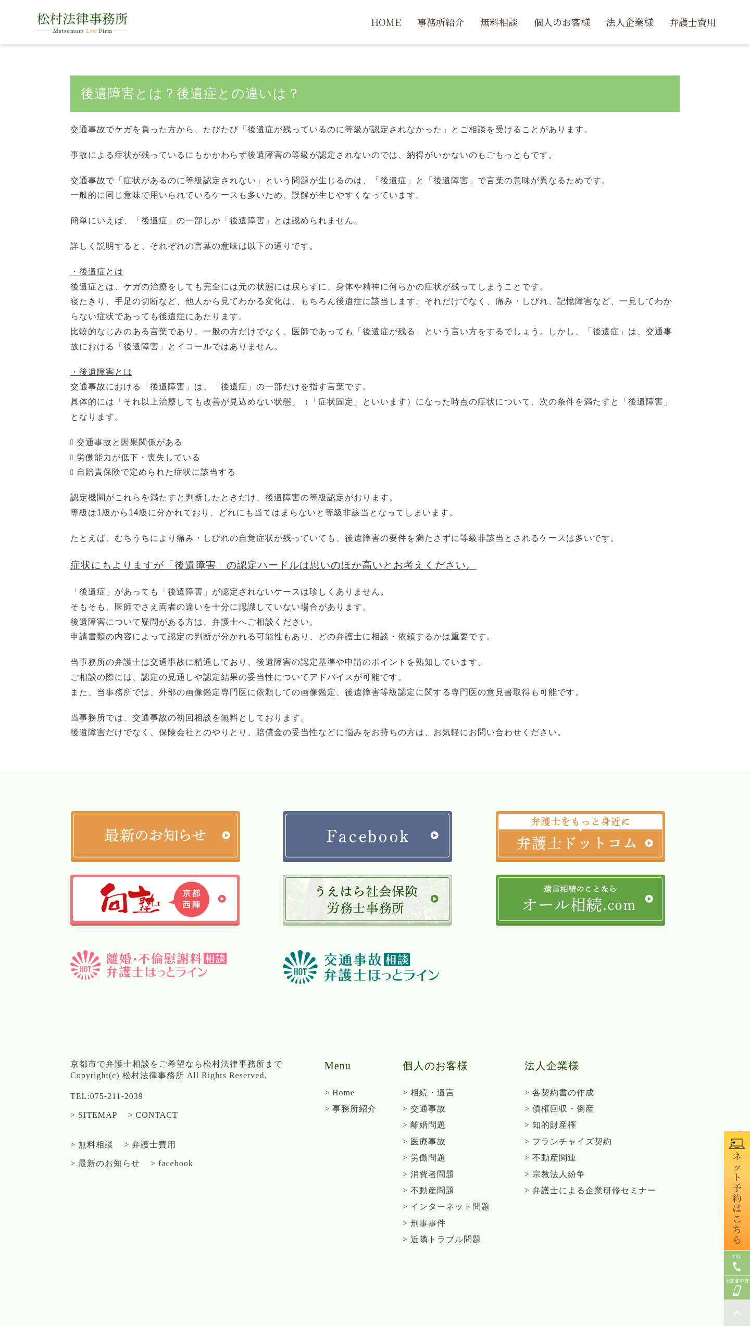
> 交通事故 (424, 1108)
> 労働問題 (424, 1157)
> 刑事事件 (424, 1223)
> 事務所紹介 (350, 1108)
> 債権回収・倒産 (559, 1108)
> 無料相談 (92, 1144)
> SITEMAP (93, 1114)
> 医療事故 (424, 1141)
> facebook (172, 1163)
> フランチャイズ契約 (568, 1141)
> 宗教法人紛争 (554, 1174)
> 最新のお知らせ (105, 1163)
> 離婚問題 (424, 1124)
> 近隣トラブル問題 (442, 1239)
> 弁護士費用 (150, 1144)
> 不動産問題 (429, 1190)
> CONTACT (153, 1114)
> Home (339, 1092)
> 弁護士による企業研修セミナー (590, 1190)
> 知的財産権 (550, 1124)
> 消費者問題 (429, 1174)
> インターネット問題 (446, 1206)
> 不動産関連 (550, 1157)
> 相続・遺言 (429, 1092)
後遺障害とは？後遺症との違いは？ (191, 93)
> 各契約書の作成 (559, 1092)
